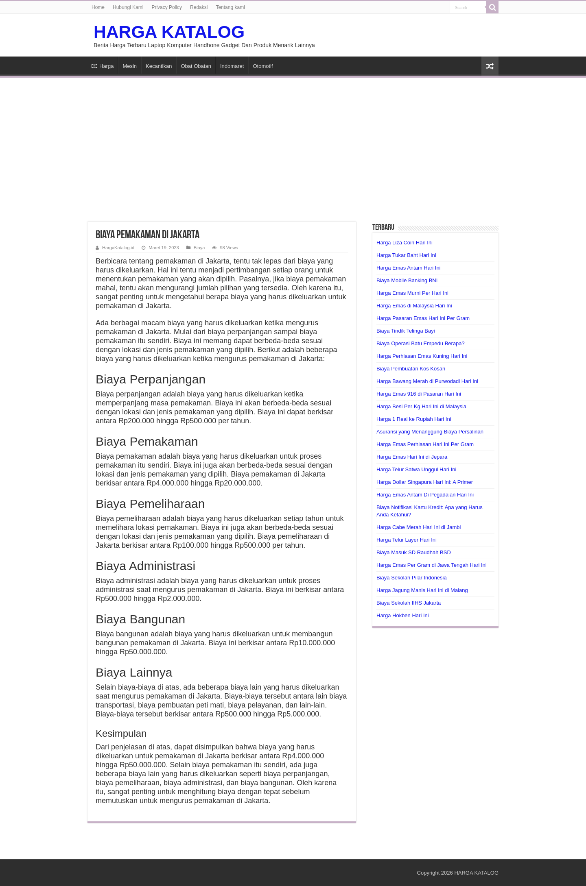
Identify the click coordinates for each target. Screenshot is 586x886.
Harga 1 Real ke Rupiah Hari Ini (413, 419)
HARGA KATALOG (169, 31)
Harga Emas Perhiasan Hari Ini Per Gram (425, 444)
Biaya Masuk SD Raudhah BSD (413, 552)
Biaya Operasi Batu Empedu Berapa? (420, 343)
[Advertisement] (293, 145)
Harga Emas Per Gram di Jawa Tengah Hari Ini (431, 565)
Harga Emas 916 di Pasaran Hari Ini (418, 394)
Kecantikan (159, 66)
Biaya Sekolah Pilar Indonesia (411, 578)
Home (98, 7)
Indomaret (232, 66)
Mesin (129, 66)
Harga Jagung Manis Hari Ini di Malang (422, 590)
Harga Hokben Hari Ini (402, 615)
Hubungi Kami (128, 7)
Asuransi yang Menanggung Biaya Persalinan (429, 432)
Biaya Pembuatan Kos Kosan (410, 369)
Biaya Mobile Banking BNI (406, 280)
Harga (103, 66)
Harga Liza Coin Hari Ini (404, 242)
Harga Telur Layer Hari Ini (406, 540)
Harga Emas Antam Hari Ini (408, 268)
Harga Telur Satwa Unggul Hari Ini (416, 469)
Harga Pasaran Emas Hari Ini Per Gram (423, 318)
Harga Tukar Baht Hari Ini (406, 255)
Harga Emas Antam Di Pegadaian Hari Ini (425, 495)
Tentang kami (230, 7)
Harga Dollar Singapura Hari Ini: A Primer (424, 482)
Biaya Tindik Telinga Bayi (405, 331)
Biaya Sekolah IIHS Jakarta (408, 603)
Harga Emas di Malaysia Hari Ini (414, 306)
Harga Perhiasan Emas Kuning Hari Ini (421, 356)
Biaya (199, 247)
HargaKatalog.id (118, 247)
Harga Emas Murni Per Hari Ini (412, 293)
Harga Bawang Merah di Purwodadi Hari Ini (427, 381)
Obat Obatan (196, 66)
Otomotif (263, 66)
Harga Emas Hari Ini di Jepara (411, 457)
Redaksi (199, 7)
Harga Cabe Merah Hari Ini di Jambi (418, 527)
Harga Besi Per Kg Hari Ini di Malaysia (421, 406)
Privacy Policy (166, 7)
